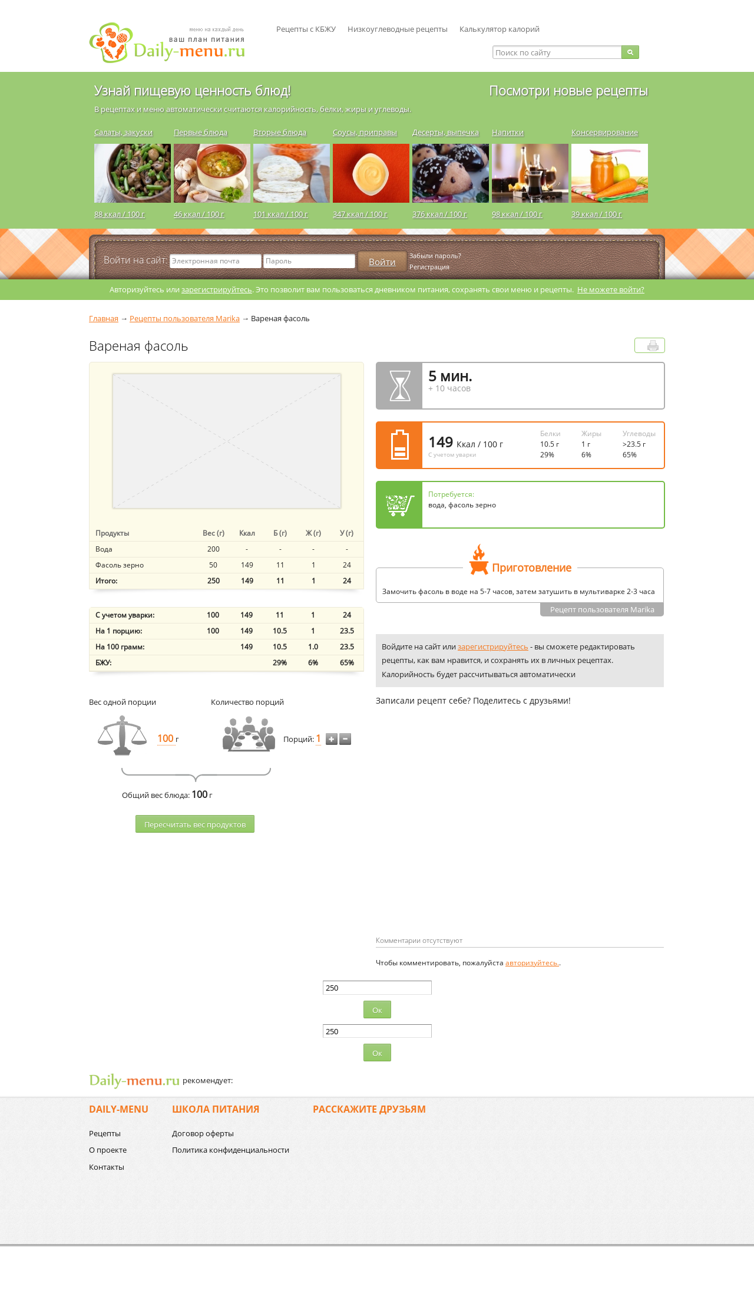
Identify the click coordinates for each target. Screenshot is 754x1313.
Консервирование (604, 132)
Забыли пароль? (435, 255)
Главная (103, 318)
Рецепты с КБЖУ (306, 29)
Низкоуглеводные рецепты (398, 29)
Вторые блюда (279, 132)
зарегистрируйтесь (216, 289)
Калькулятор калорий (499, 29)
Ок (377, 1010)
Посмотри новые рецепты (568, 90)
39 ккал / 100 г (596, 214)
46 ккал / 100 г (199, 214)
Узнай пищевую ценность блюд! (192, 90)
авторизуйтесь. (532, 963)
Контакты (106, 1167)
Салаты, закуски (123, 132)
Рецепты (105, 1133)
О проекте (108, 1149)
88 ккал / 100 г (119, 214)
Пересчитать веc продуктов (195, 824)
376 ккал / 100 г (439, 214)
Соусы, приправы (365, 132)
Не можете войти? (610, 289)
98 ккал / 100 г (517, 214)
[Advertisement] (475, 839)
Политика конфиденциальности (230, 1149)
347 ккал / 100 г (360, 214)
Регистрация (429, 266)
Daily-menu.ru (174, 42)
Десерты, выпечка (445, 132)
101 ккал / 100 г (280, 214)
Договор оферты (203, 1133)
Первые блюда (200, 132)
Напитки (508, 132)
